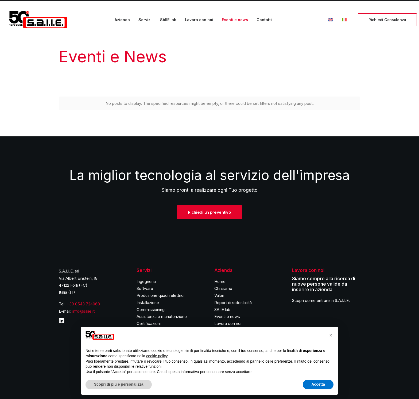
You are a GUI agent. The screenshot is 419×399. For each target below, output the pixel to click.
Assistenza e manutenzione (162, 316)
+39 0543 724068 (83, 303)
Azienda (122, 19)
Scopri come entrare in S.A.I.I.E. (321, 300)
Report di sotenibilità (233, 302)
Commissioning (151, 309)
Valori (219, 295)
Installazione (148, 302)
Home (220, 281)
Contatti (264, 19)
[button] (331, 335)
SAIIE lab (168, 19)
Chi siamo (223, 288)
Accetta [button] (318, 384)
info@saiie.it (83, 311)
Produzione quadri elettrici (160, 295)
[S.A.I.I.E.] (38, 19)
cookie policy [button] (156, 356)
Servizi (145, 19)
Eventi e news (235, 19)
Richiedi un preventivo (209, 212)
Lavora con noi (199, 19)
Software (145, 288)
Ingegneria (146, 281)
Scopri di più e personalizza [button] (118, 384)
